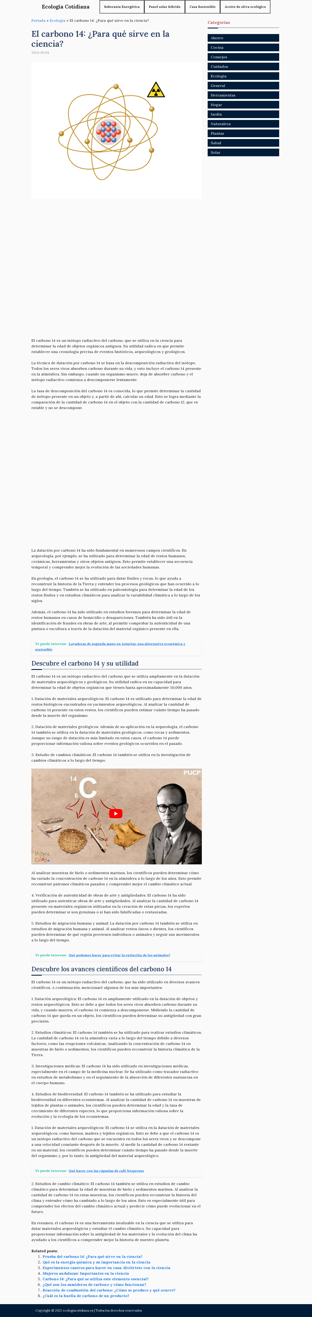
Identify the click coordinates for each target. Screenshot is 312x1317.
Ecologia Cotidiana (66, 6)
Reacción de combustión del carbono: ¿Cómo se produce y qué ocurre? (109, 1290)
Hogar (216, 104)
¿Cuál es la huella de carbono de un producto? (86, 1295)
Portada (38, 20)
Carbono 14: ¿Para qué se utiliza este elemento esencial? (96, 1279)
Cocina (217, 47)
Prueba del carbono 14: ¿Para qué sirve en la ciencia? (92, 1256)
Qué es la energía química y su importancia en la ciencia (96, 1262)
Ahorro (217, 37)
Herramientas (223, 95)
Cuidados (219, 66)
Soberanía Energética (122, 7)
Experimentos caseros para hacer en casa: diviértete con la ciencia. (107, 1267)
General (218, 85)
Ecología (57, 20)
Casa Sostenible (203, 7)
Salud (216, 142)
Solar (215, 152)
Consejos (219, 57)
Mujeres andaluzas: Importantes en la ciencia (86, 1273)
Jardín (216, 114)
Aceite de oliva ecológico (245, 7)
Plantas (217, 133)
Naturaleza (221, 123)
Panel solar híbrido (164, 7)
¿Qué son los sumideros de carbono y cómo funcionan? (94, 1284)
